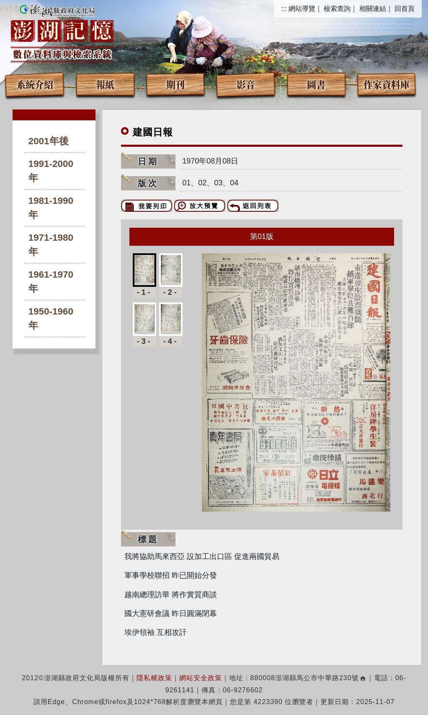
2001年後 (48, 141)
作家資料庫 (387, 84)
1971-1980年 (51, 244)
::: (283, 8)
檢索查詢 (337, 8)
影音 (246, 84)
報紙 (105, 84)
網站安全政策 (200, 677)
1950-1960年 (51, 318)
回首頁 (404, 8)
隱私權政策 (154, 677)
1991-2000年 (51, 171)
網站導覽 (302, 8)
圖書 (316, 84)
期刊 (175, 84)
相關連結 (372, 8)
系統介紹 (34, 84)
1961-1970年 (51, 281)
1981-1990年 (51, 207)
